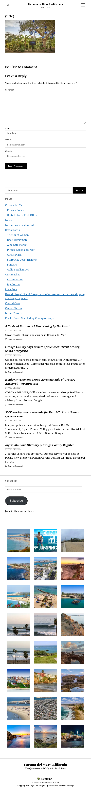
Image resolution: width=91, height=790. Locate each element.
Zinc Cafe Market (17, 245)
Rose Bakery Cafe (17, 240)
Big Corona (13, 284)
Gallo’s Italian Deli (18, 269)
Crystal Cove (12, 303)
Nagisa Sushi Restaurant (19, 225)
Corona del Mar (14, 205)
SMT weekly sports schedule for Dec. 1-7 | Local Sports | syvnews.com (42, 414)
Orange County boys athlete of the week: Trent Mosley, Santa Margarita (42, 349)
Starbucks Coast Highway (22, 259)
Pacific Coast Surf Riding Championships (29, 318)
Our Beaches (12, 274)
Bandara (12, 264)
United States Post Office (22, 215)
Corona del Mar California (45, 4)
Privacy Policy (15, 210)
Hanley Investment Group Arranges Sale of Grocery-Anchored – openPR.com (40, 381)
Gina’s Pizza (14, 254)
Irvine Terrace (13, 313)
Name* (8, 128)
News (8, 220)
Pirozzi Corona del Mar (21, 249)
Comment (9, 90)
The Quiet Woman (18, 235)
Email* (8, 139)
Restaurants (12, 230)
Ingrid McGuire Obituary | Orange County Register (39, 445)
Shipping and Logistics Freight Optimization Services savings (45, 785)
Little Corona (15, 279)
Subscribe (16, 500)
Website (8, 151)
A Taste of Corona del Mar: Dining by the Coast (37, 326)
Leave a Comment (14, 339)
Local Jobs (11, 289)
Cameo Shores (13, 308)
